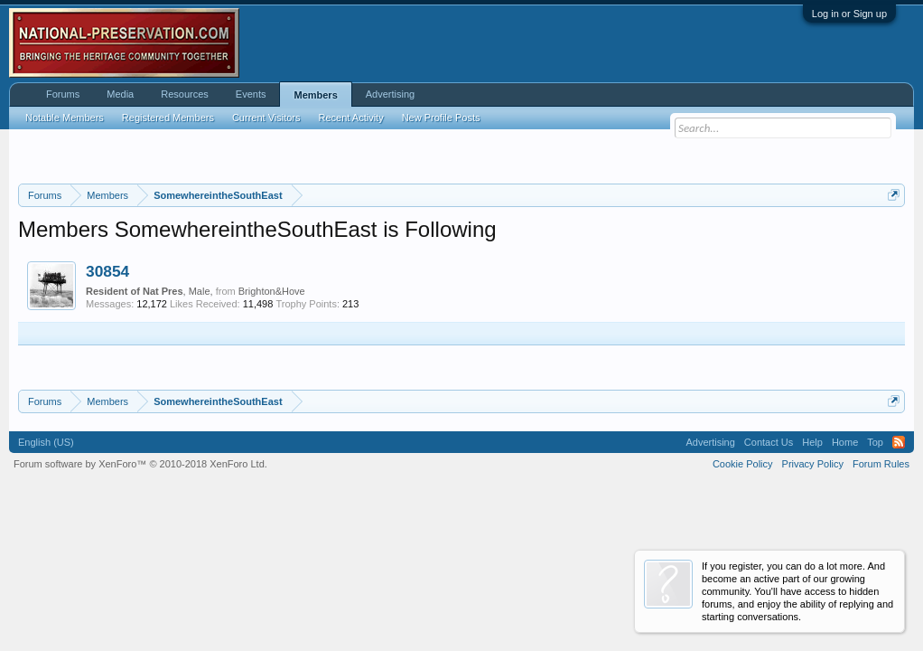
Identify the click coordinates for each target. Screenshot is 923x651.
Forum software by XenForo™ (140, 463)
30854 (107, 271)
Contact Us (768, 442)
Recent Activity (351, 117)
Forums (62, 94)
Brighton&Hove (271, 291)
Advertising (390, 94)
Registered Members (168, 117)
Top (875, 442)
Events (251, 94)
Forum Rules (881, 463)
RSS (898, 442)
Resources (185, 94)
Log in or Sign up (849, 13)
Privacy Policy (813, 463)
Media (120, 94)
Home (845, 442)
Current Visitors (266, 117)
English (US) (46, 442)
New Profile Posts (441, 117)
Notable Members (64, 117)
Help (812, 442)
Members (315, 95)
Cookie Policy (743, 463)
